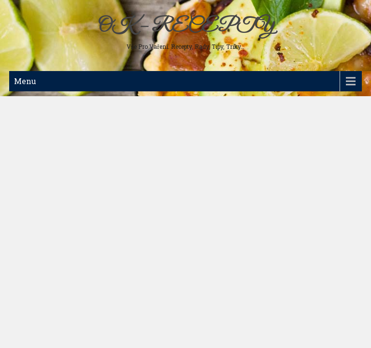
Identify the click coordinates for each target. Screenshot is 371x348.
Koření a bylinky (39, 179)
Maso (24, 101)
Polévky (27, 117)
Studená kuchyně (39, 132)
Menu (25, 81)
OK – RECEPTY (186, 26)
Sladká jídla (32, 148)
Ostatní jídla (33, 194)
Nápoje (25, 163)
